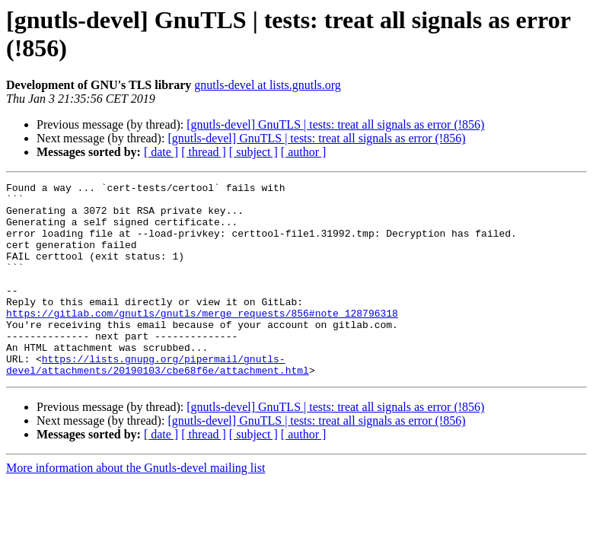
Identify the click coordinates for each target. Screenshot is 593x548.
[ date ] (161, 151)
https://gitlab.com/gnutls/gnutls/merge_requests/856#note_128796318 (202, 340)
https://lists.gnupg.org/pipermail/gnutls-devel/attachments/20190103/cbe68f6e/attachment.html (157, 402)
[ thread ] (203, 151)
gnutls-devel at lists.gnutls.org (267, 84)
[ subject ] (253, 151)
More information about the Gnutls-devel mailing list (135, 506)
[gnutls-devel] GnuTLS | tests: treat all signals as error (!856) (335, 124)
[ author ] (304, 151)
